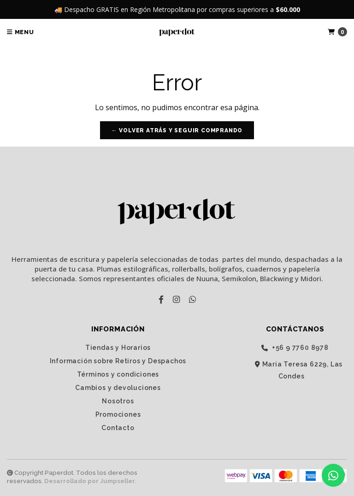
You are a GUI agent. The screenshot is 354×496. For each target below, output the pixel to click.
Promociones (118, 414)
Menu (20, 32)
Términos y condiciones (118, 374)
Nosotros (118, 401)
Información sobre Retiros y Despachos (118, 361)
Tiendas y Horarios (118, 347)
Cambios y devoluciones (118, 387)
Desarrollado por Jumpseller (89, 481)
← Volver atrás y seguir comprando (177, 130)
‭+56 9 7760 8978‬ (295, 347)
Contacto (117, 428)
